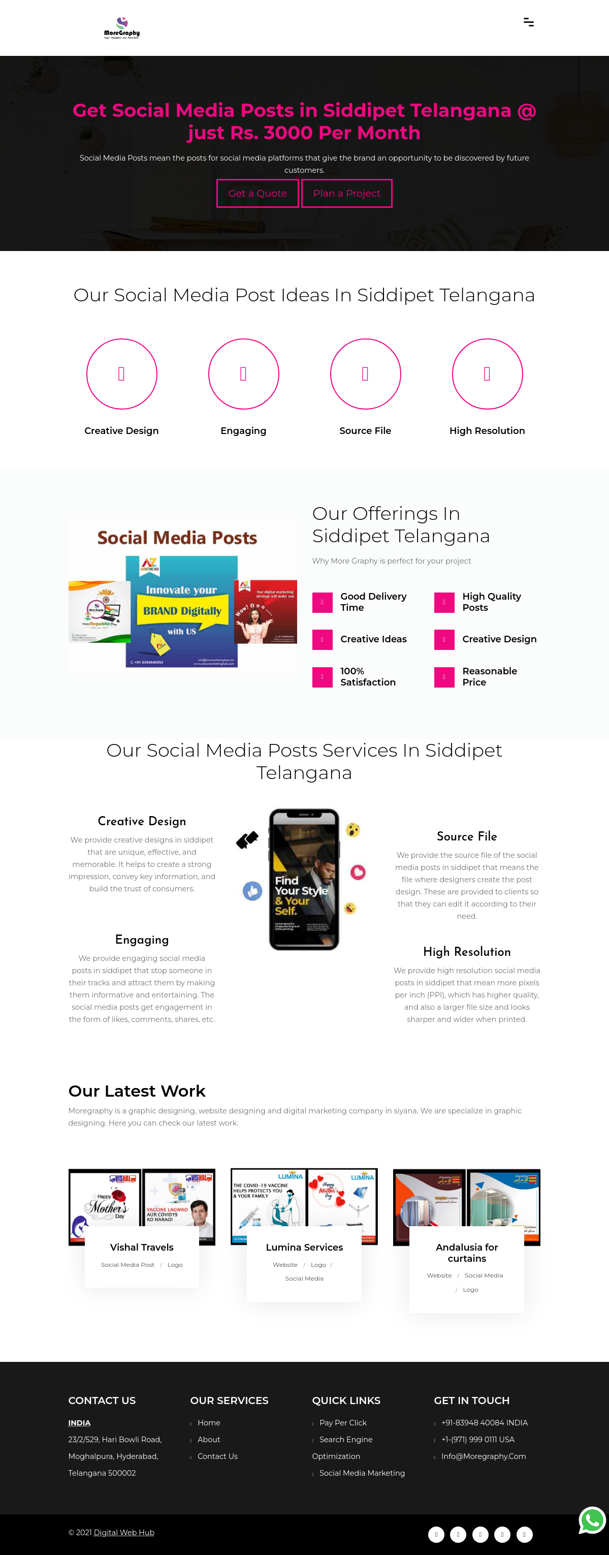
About (209, 1439)
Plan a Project (347, 193)
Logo (175, 1264)
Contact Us (218, 1456)
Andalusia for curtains (467, 1253)
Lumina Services (304, 1247)
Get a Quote (258, 193)
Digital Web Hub (124, 1532)
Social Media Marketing (362, 1473)
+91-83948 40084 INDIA (484, 1422)
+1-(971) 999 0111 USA (478, 1439)
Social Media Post (127, 1264)
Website (285, 1264)
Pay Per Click (343, 1422)
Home (209, 1422)
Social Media (304, 1278)
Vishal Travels (142, 1247)
